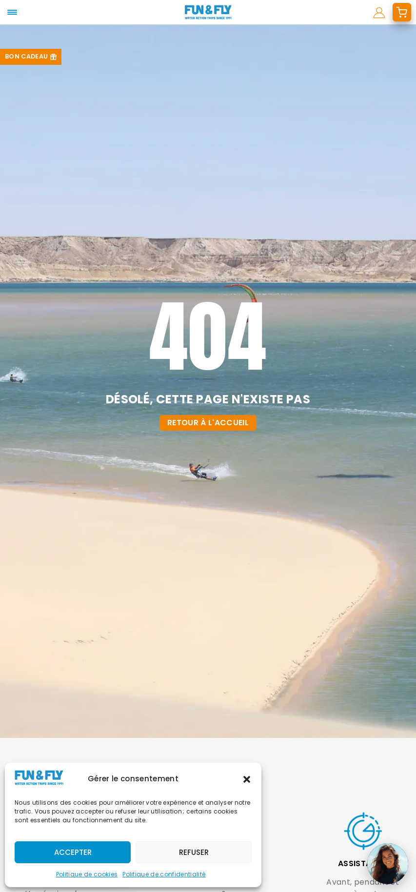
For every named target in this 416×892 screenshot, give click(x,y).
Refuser (194, 852)
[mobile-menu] (12, 12)
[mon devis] (402, 12)
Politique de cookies (87, 874)
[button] (247, 779)
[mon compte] (379, 12)
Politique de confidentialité (163, 874)
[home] (208, 12)
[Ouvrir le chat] (387, 863)
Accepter (73, 852)
